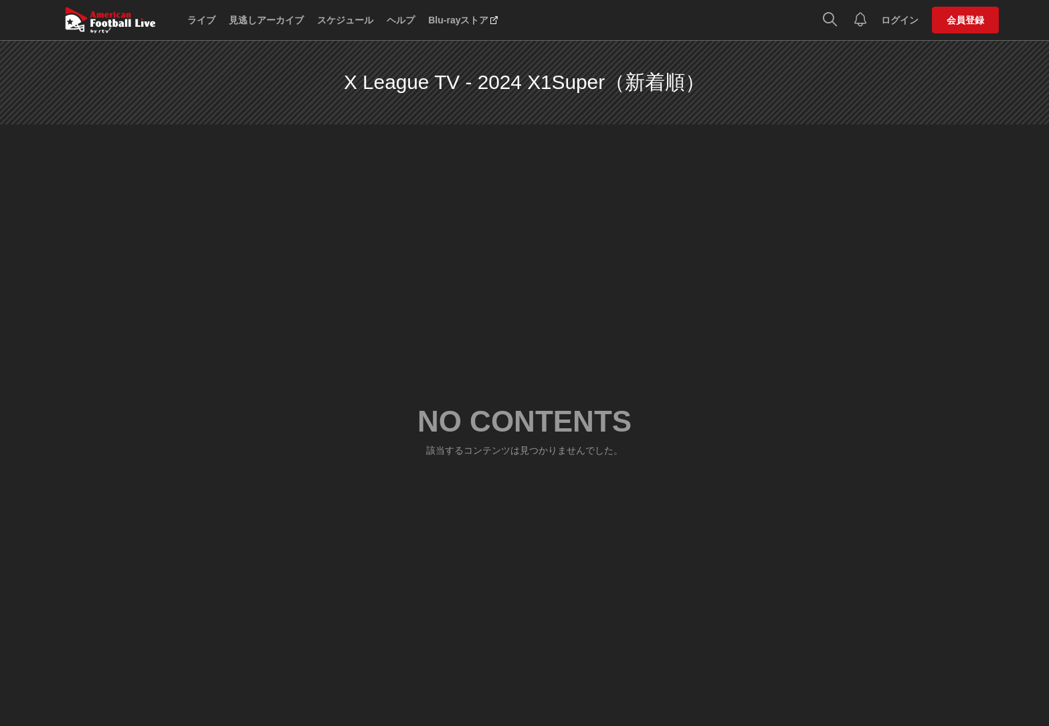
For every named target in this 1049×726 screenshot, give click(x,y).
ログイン (900, 20)
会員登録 (965, 20)
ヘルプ (401, 20)
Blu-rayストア (458, 20)
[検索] (830, 20)
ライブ (201, 20)
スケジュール (345, 20)
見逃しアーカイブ (266, 20)
